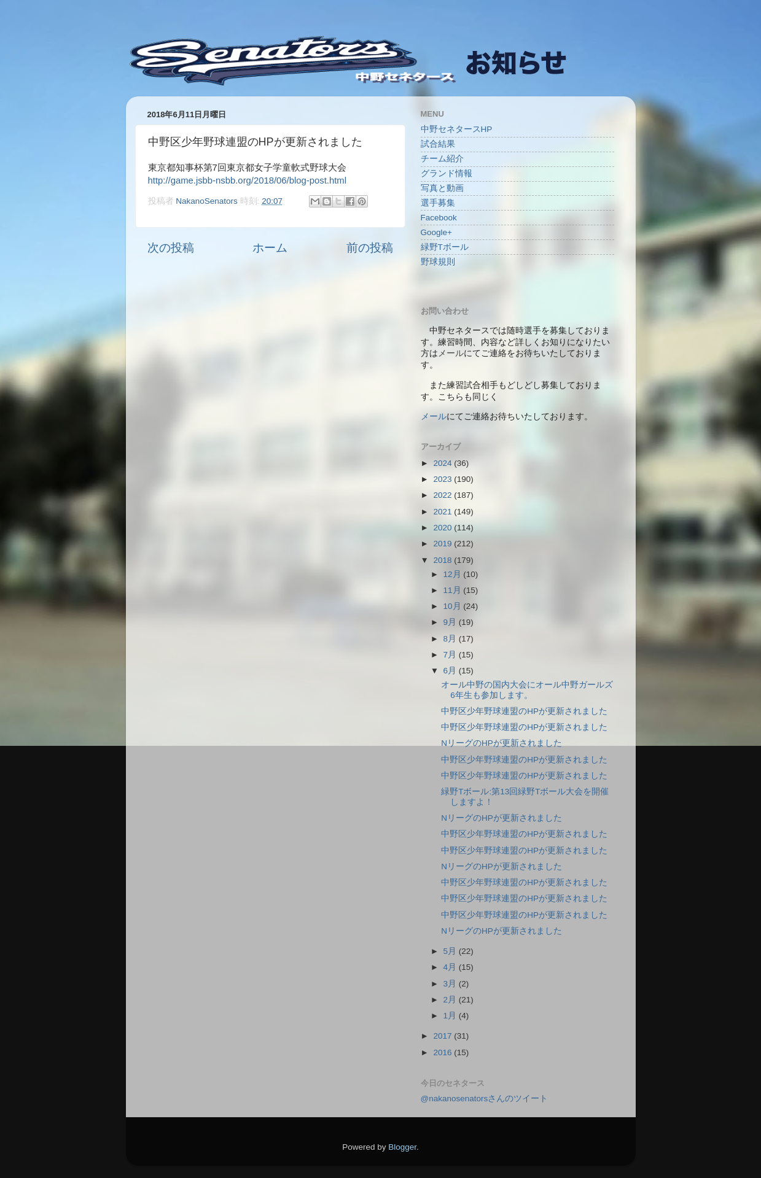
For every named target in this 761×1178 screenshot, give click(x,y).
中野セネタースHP (457, 129)
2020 (443, 527)
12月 (453, 574)
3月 (451, 983)
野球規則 (438, 261)
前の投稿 (369, 247)
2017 (443, 1035)
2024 (443, 463)
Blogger (402, 1147)
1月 (451, 1015)
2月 (451, 999)
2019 (443, 543)
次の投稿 (170, 247)
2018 (443, 560)
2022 (443, 495)
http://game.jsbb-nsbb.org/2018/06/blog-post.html (247, 180)
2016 (443, 1052)
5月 (451, 951)
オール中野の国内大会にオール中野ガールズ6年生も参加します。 (527, 689)
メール (434, 416)
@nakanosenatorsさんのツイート (484, 1098)
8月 (451, 638)
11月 (453, 590)
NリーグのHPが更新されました (501, 743)
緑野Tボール (445, 247)
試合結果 (438, 144)
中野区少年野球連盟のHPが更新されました (524, 711)
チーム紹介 (442, 158)
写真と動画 (442, 188)
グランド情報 (446, 173)
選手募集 (438, 202)
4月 (451, 967)
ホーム (269, 247)
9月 (451, 622)
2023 (443, 479)
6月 (451, 670)
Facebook (439, 217)
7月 (451, 654)
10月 (453, 606)
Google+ (436, 232)
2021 (443, 511)
